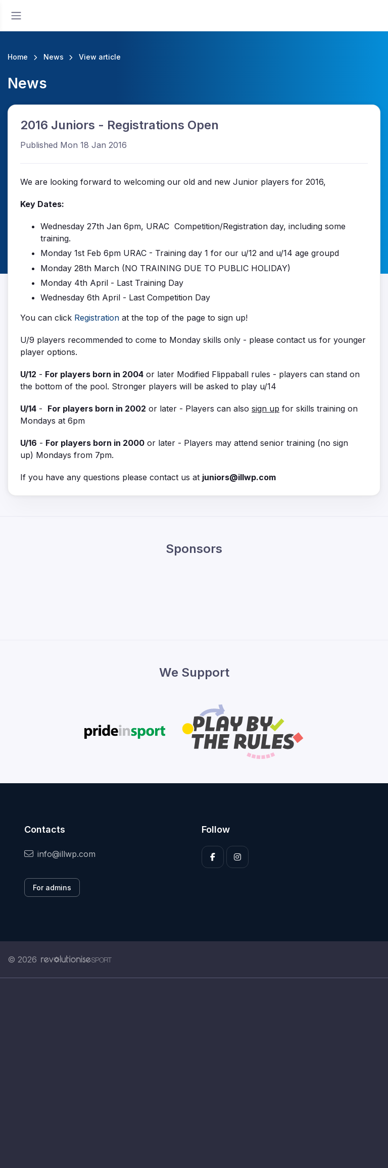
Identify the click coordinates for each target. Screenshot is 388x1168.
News (53, 57)
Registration (98, 318)
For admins (52, 887)
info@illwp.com (59, 854)
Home (18, 57)
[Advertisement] (194, 1073)
